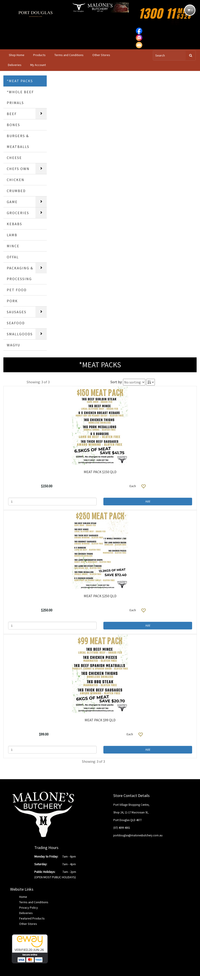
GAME (12, 202)
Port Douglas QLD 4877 (127, 820)
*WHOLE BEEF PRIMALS (20, 97)
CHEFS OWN (18, 168)
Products (39, 55)
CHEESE (14, 157)
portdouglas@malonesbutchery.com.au (138, 835)
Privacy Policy (28, 908)
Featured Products (32, 918)
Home (23, 897)
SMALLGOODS (20, 334)
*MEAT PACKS (20, 81)
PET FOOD (17, 290)
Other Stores (101, 55)
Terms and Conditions (69, 55)
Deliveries (14, 65)
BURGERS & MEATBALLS (18, 141)
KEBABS (14, 224)
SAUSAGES (16, 312)
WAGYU (13, 345)
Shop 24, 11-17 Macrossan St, (131, 812)
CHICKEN (15, 179)
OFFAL (13, 257)
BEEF (12, 113)
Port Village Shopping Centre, (131, 805)
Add (147, 501)
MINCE (13, 246)
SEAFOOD (16, 323)
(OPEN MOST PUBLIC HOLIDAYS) (55, 877)
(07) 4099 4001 (121, 828)
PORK (12, 301)
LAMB (12, 235)
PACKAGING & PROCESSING (20, 273)
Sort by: (116, 382)
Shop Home (16, 55)
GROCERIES (18, 213)
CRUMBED (16, 190)
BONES (13, 125)
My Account (38, 65)
